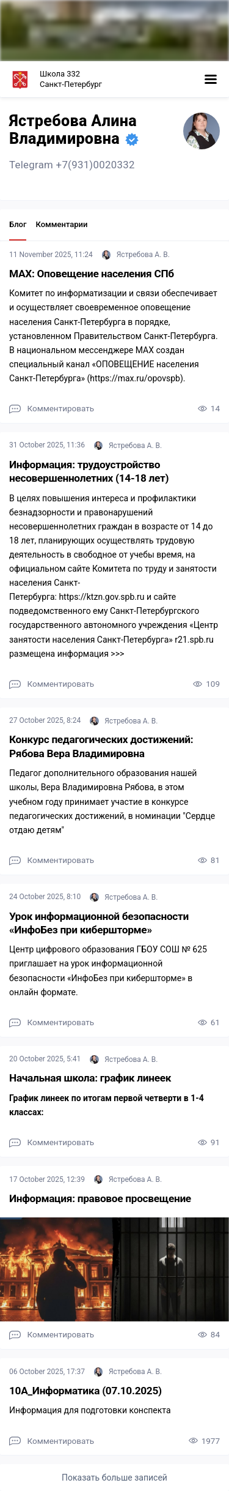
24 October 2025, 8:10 (45, 896)
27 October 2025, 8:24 (45, 720)
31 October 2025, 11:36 (48, 445)
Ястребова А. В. (136, 254)
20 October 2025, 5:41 (45, 1059)
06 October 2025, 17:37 (48, 1371)
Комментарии (61, 224)
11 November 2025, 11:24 (52, 254)
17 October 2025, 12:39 (48, 1179)
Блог (17, 224)
